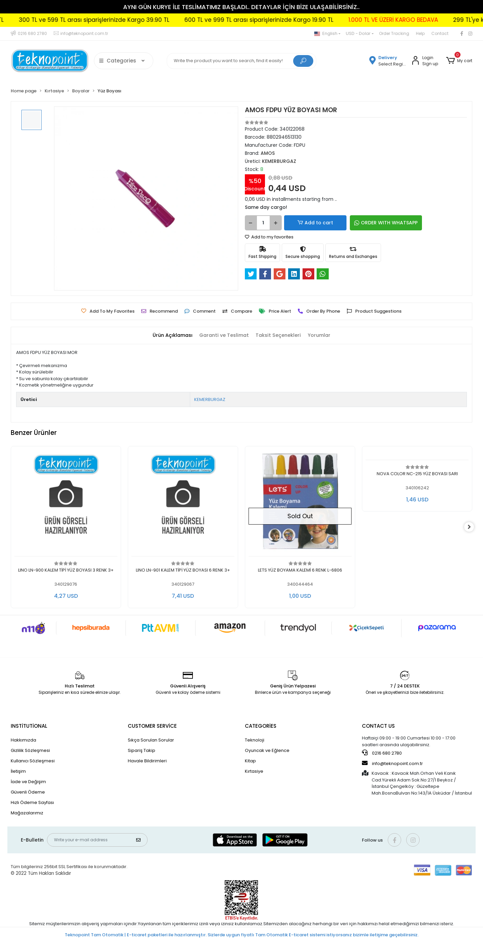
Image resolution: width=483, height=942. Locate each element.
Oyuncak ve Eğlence (267, 750)
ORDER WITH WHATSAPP (368, 222)
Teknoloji (254, 740)
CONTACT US (378, 725)
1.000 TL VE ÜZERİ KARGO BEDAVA (431, 20)
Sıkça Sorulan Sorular (151, 740)
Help (420, 33)
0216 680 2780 (382, 753)
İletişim (18, 771)
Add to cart (307, 222)
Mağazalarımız (27, 813)
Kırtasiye (254, 771)
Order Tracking (394, 33)
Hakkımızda (23, 740)
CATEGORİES (260, 725)
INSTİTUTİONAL (29, 725)
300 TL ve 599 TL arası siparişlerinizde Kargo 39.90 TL (132, 20)
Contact (439, 33)
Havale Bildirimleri (147, 761)
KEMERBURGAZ (209, 399)
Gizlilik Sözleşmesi (30, 750)
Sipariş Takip (141, 750)
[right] (472, 527)
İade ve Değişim (28, 781)
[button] (459, 60)
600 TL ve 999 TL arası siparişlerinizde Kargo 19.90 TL (297, 20)
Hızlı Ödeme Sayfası (32, 802)
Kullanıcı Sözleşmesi (33, 761)
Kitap (250, 761)
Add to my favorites (269, 237)
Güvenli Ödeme (28, 792)
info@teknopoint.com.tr (392, 763)
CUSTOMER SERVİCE (152, 725)
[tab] (170, 335)
